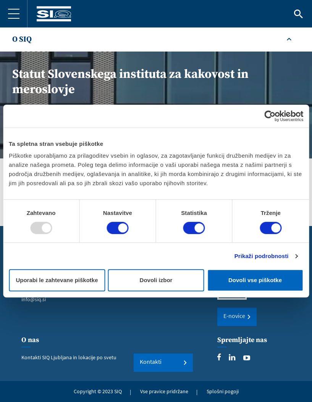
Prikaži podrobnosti (261, 256)
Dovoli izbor (156, 280)
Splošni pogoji (223, 391)
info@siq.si (33, 299)
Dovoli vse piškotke (255, 280)
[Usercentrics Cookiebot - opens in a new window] (269, 116)
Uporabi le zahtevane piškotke (57, 280)
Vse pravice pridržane (164, 391)
